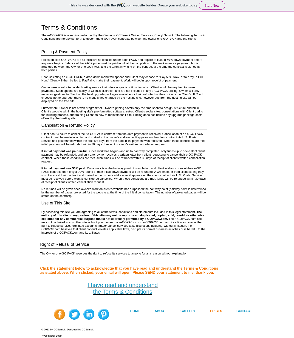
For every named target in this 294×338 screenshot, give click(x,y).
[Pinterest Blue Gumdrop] (103, 314)
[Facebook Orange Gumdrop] (59, 314)
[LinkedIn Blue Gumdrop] (88, 314)
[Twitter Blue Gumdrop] (74, 314)
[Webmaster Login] (52, 335)
